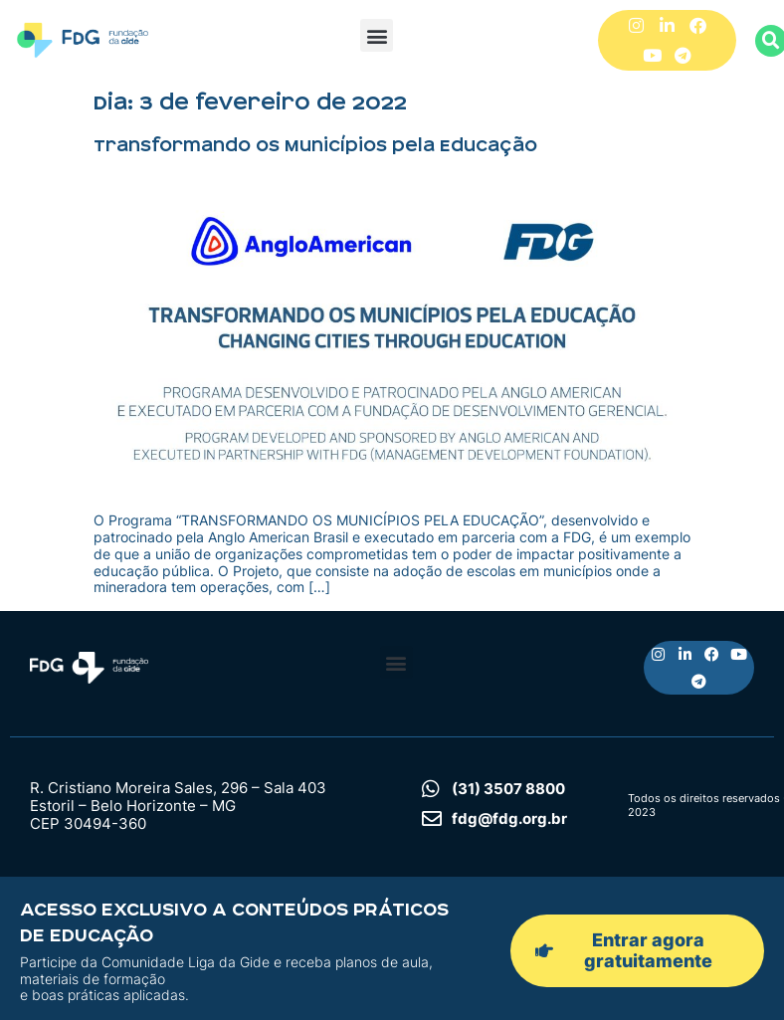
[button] (376, 35)
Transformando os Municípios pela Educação (315, 145)
